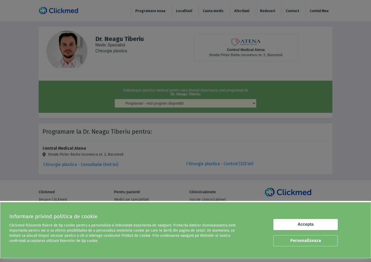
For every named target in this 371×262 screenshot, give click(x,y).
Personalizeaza (305, 240)
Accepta (306, 224)
